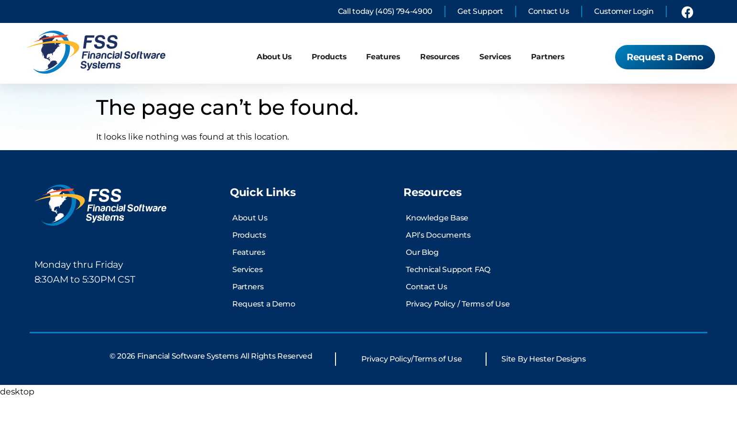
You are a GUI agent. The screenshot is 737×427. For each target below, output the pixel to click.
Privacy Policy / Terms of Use (457, 333)
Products (329, 56)
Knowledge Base (437, 247)
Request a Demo (263, 333)
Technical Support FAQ (448, 298)
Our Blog (422, 281)
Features (383, 56)
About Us (274, 56)
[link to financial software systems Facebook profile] (687, 12)
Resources (439, 56)
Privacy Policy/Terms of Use (411, 387)
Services (495, 56)
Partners (547, 56)
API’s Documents (438, 264)
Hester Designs (557, 387)
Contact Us (426, 315)
